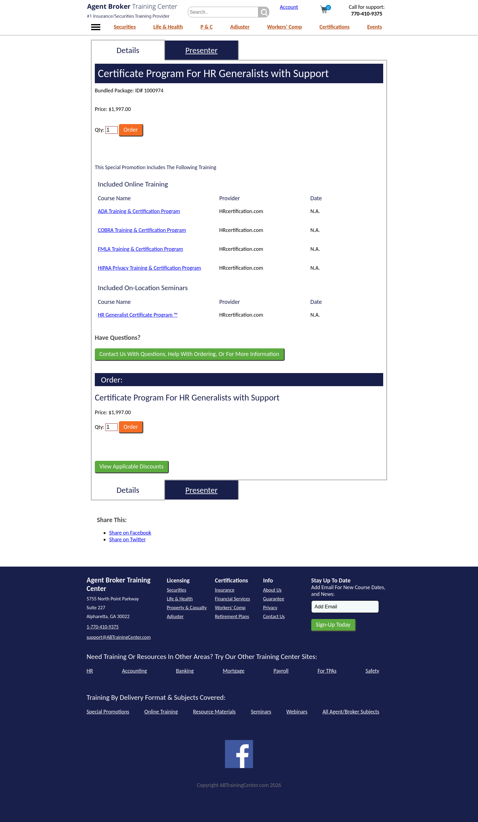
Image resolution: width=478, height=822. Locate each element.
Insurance (224, 590)
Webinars (296, 711)
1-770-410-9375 (103, 627)
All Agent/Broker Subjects (351, 711)
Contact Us (274, 616)
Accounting (134, 670)
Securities (125, 26)
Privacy (270, 607)
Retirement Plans (232, 616)
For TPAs (327, 670)
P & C (207, 26)
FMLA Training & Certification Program (140, 249)
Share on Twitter (127, 539)
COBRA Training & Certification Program (142, 230)
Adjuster (239, 26)
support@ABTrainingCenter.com (119, 637)
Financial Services (232, 599)
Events (374, 26)
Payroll (280, 670)
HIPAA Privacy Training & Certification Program (149, 268)
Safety (372, 670)
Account (289, 7)
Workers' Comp (284, 26)
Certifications (334, 26)
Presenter (201, 50)
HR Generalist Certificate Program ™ (138, 314)
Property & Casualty (187, 607)
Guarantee (273, 599)
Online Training (161, 711)
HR (90, 670)
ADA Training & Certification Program (139, 211)
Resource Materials (214, 711)
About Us (272, 590)
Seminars (261, 711)
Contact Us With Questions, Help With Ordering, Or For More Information (189, 354)
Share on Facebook (130, 532)
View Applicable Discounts (131, 466)
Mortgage (233, 670)
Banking (185, 670)
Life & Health (168, 26)
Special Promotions (108, 711)
